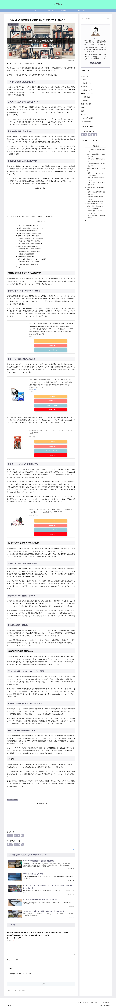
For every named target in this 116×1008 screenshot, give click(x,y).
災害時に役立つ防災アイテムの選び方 (28, 236)
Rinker (35, 389)
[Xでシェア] (8, 833)
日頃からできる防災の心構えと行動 (28, 246)
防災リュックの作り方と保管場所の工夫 (30, 244)
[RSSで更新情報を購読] (22, 842)
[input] (95, 18)
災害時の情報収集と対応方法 (26, 257)
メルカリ (51, 409)
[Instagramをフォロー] (15, 842)
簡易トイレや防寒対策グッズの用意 (29, 241)
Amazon (51, 341)
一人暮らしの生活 (12, 797)
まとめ (19, 267)
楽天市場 (51, 345)
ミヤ (95, 38)
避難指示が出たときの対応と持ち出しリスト (32, 262)
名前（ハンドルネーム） (15, 960)
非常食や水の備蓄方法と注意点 (28, 231)
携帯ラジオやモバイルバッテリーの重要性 (31, 238)
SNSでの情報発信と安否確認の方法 (29, 265)
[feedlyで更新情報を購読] (18, 842)
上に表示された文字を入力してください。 (21, 974)
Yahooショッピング (51, 350)
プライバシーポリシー (104, 1002)
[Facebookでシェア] (11, 833)
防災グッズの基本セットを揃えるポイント (31, 228)
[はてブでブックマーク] (15, 833)
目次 (38, 222)
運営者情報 (84, 1002)
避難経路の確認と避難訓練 (26, 254)
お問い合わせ (92, 1002)
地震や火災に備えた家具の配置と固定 (30, 249)
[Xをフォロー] (11, 842)
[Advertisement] (41, 201)
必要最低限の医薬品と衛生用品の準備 (30, 233)
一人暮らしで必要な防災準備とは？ (29, 225)
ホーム (77, 1002)
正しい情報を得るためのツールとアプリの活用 (32, 259)
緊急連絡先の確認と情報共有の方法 (29, 251)
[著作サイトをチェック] (8, 842)
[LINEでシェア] (18, 833)
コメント (11, 939)
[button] (22, 833)
